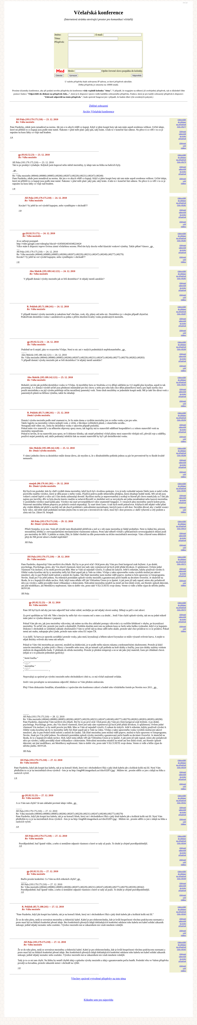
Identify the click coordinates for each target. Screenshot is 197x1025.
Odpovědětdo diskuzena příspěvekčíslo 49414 (181, 530)
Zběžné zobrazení (98, 111)
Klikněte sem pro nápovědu (98, 1005)
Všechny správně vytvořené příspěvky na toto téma (98, 983)
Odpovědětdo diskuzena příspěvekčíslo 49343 (181, 915)
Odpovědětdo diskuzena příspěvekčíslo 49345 (181, 951)
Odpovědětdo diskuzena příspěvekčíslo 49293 (181, 386)
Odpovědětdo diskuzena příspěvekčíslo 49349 (181, 880)
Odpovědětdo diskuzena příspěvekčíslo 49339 (181, 769)
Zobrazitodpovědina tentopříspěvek (182, 140)
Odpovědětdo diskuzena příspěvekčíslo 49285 (181, 280)
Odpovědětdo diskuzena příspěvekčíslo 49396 (181, 492)
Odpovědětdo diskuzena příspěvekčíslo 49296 (181, 457)
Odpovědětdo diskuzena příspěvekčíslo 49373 (181, 611)
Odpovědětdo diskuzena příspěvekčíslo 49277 (181, 128)
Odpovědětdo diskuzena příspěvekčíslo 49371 (181, 565)
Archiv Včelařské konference (98, 116)
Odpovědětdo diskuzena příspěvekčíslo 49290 (181, 351)
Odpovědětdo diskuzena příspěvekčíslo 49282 (181, 207)
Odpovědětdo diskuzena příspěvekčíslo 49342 (181, 804)
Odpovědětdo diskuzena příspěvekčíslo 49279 (181, 164)
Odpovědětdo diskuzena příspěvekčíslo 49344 (181, 845)
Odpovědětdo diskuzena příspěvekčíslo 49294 (181, 421)
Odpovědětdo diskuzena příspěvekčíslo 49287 (181, 315)
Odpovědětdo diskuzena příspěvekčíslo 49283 (181, 242)
